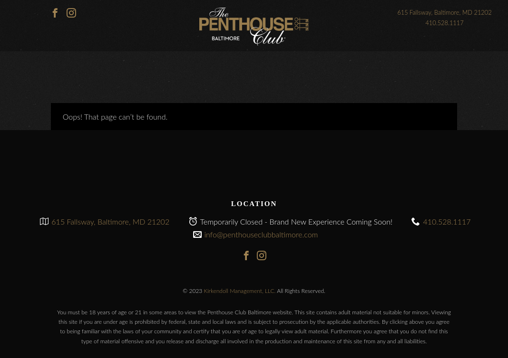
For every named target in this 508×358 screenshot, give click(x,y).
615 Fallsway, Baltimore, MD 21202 (444, 12)
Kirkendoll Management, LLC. (240, 290)
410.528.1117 (444, 23)
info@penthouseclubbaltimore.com (261, 234)
